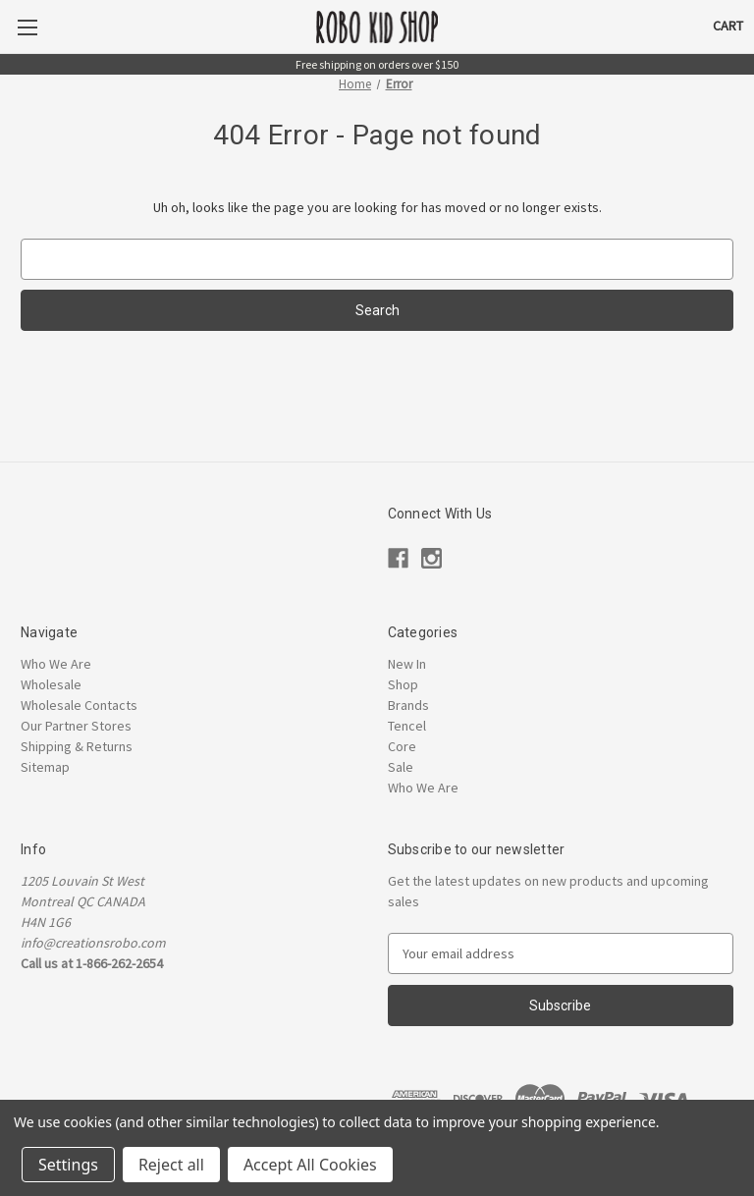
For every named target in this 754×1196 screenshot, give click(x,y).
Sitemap (45, 767)
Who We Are (56, 664)
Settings (68, 1164)
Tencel (407, 725)
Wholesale (51, 684)
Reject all (171, 1164)
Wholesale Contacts (79, 705)
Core (402, 746)
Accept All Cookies (310, 1164)
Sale (400, 767)
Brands (408, 705)
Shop (403, 684)
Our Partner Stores (76, 725)
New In (407, 664)
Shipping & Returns (77, 746)
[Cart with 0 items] (728, 26)
